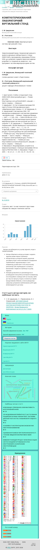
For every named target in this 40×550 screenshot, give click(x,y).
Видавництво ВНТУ (9, 350)
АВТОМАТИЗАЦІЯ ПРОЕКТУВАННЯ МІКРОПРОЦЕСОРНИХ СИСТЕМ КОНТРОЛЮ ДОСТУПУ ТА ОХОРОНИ (20, 304)
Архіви (12, 7)
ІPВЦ (9, 547)
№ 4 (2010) (19, 7)
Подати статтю (9, 338)
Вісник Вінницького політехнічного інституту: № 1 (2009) (18, 308)
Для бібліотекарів (9, 372)
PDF (6, 158)
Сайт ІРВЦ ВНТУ (8, 357)
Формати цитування (9, 191)
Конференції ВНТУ (8, 354)
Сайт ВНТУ (6, 361)
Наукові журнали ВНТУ (10, 346)
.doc (24, 331)
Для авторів (7, 369)
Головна (4, 7)
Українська (10, 323)
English (8, 319)
